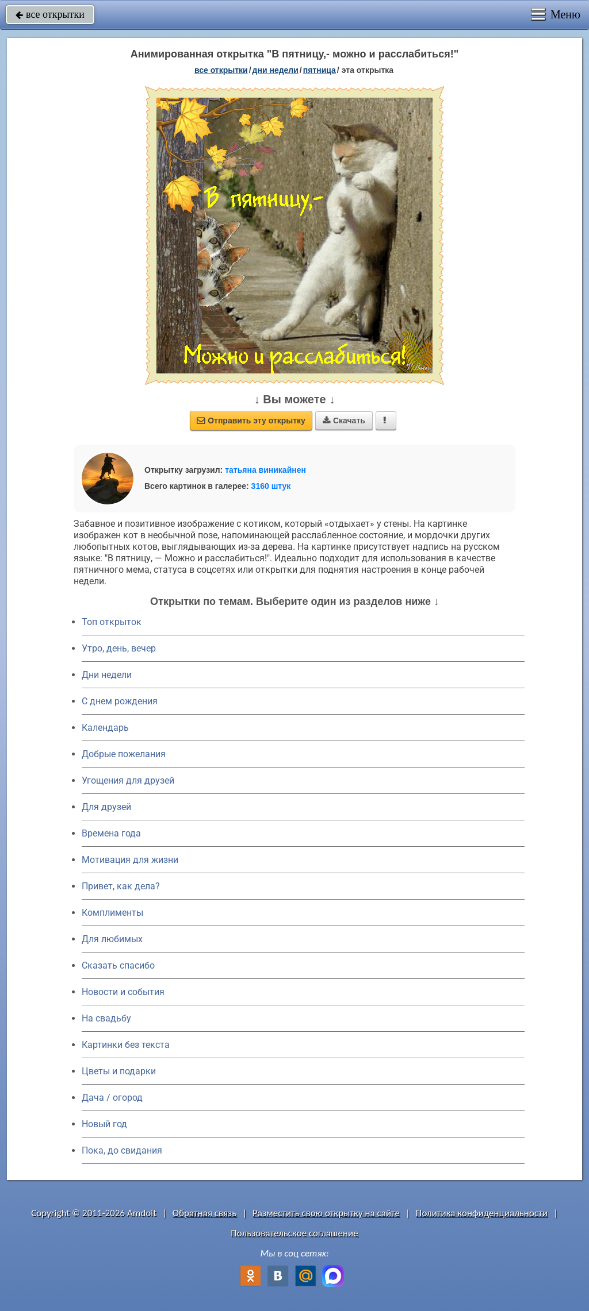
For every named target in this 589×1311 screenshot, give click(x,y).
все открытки (50, 14)
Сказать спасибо (118, 965)
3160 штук (271, 486)
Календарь (105, 727)
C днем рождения (120, 701)
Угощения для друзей (128, 780)
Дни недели (107, 674)
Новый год (104, 1124)
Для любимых (112, 939)
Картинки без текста (126, 1044)
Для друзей (106, 806)
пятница (319, 70)
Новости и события (123, 991)
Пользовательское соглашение (294, 1233)
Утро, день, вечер (119, 648)
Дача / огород (112, 1097)
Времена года (111, 833)
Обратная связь (205, 1213)
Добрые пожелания (124, 754)
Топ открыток (111, 621)
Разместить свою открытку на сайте (326, 1213)
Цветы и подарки (119, 1071)
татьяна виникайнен (265, 470)
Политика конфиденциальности (482, 1213)
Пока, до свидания (122, 1150)
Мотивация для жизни (130, 859)
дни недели (276, 70)
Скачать (344, 420)
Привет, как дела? (121, 886)
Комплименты (112, 912)
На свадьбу (106, 1018)
